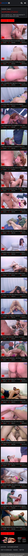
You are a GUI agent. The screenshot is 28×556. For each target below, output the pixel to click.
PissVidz (15, 550)
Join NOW (3, 547)
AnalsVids (4, 9)
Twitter (21, 550)
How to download (6, 550)
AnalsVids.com (4, 3)
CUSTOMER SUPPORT (12, 547)
